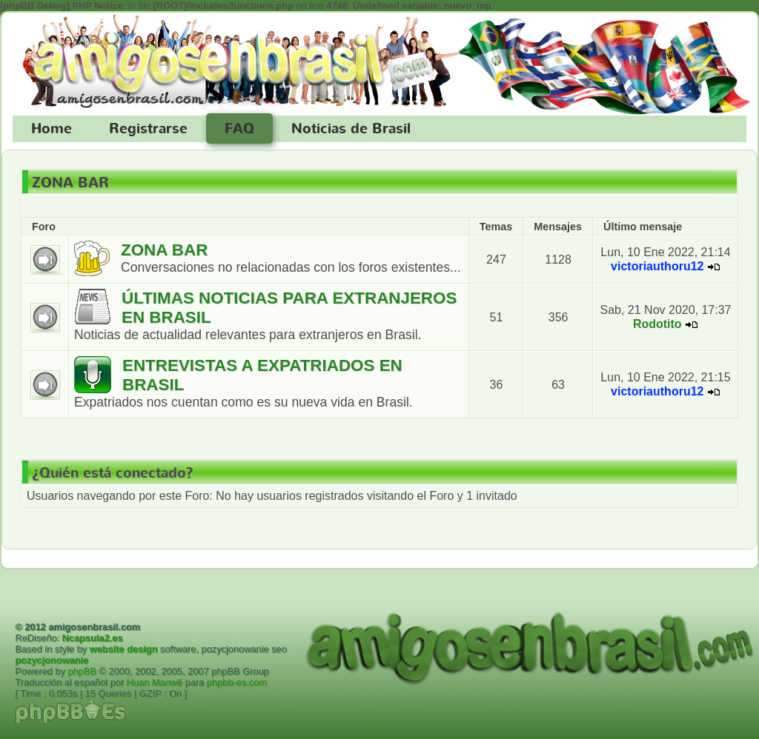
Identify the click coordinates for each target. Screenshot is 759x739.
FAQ (239, 128)
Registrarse (148, 128)
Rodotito (657, 324)
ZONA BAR (70, 183)
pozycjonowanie (51, 660)
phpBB (82, 671)
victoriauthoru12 (657, 266)
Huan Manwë (154, 682)
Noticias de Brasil (351, 128)
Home (51, 128)
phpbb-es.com (237, 682)
